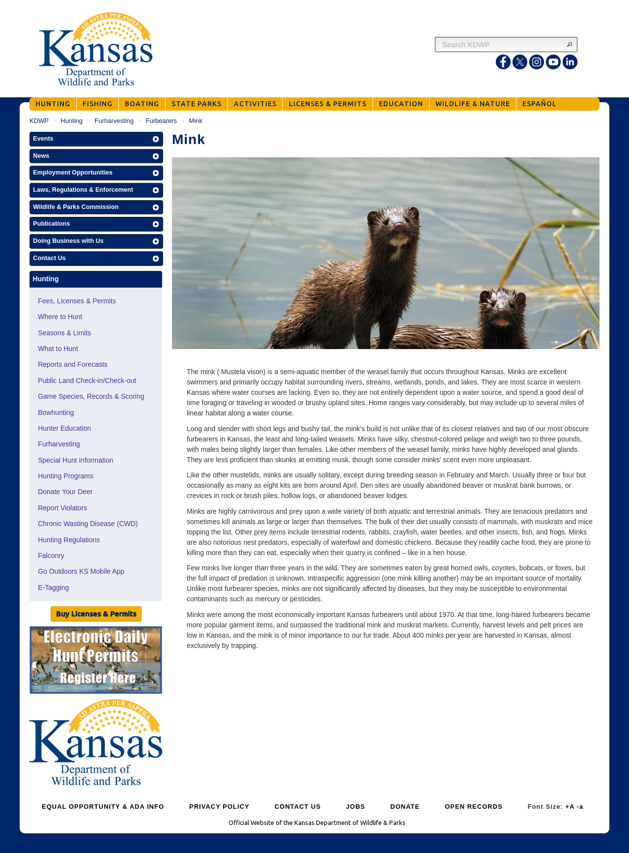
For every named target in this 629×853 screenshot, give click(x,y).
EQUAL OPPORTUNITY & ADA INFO (103, 806)
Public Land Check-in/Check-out (87, 380)
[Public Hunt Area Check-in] (95, 661)
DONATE (405, 806)
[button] (96, 139)
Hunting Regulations (69, 540)
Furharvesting (114, 120)
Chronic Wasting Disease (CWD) (88, 524)
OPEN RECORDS (473, 806)
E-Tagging (53, 587)
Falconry (51, 555)
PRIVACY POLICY (219, 806)
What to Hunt (58, 349)
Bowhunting (56, 412)
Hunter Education (64, 428)
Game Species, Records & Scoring (91, 396)
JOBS (355, 806)
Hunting (71, 120)
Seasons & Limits (64, 333)
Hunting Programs (65, 476)
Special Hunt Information (75, 460)
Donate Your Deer (65, 492)
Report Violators (62, 508)
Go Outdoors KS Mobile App (81, 571)
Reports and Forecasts (73, 364)
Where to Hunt (60, 317)
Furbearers (161, 120)
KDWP (39, 120)
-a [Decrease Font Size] (580, 806)
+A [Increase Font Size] (569, 806)
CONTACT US (298, 806)
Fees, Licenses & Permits (77, 301)
